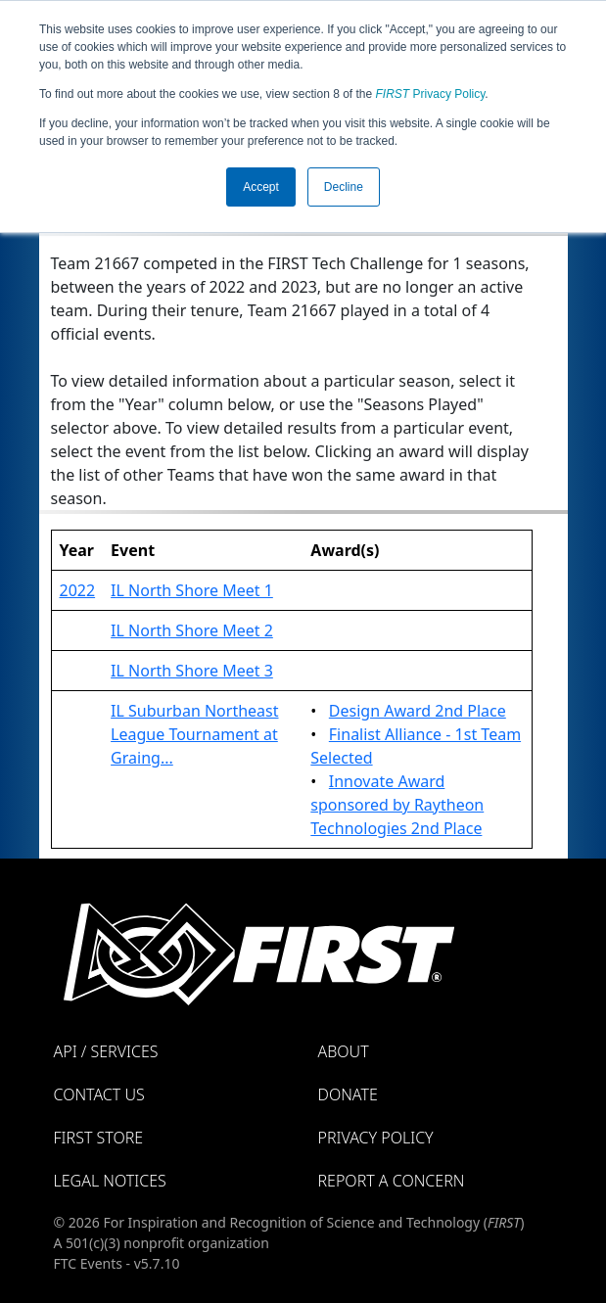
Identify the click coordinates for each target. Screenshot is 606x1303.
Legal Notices (110, 1180)
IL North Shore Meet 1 (192, 590)
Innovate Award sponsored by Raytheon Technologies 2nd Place (397, 804)
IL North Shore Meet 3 (192, 670)
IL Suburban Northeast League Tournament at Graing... (194, 734)
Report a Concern (391, 1180)
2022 (78, 590)
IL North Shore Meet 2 (192, 630)
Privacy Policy (431, 94)
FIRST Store (99, 1137)
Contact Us (99, 1094)
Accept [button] (261, 187)
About (343, 1051)
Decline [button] (343, 187)
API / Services (106, 1051)
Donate (348, 1094)
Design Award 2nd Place (417, 710)
